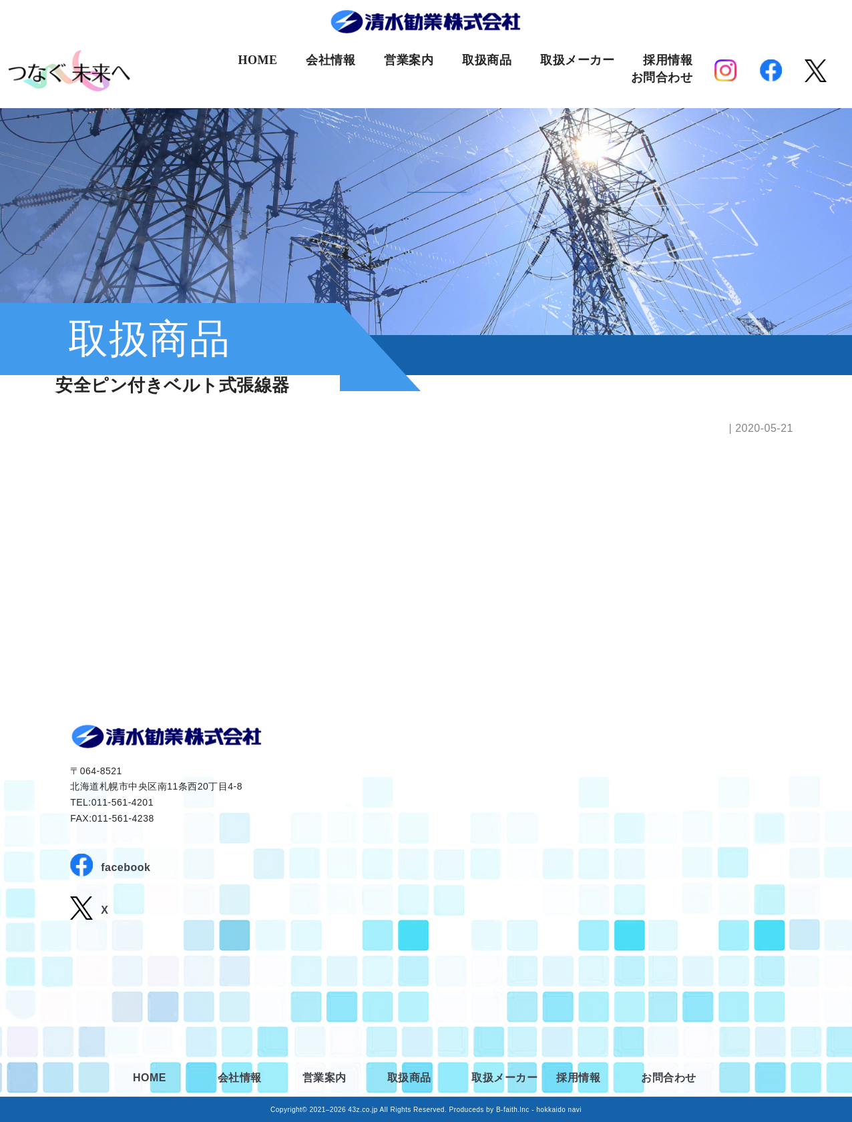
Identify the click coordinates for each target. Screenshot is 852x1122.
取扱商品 (486, 60)
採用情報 (667, 60)
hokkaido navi (559, 1109)
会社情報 (330, 60)
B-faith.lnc (512, 1109)
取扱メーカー (577, 60)
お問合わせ (662, 77)
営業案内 (408, 60)
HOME (257, 60)
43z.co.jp (363, 1109)
